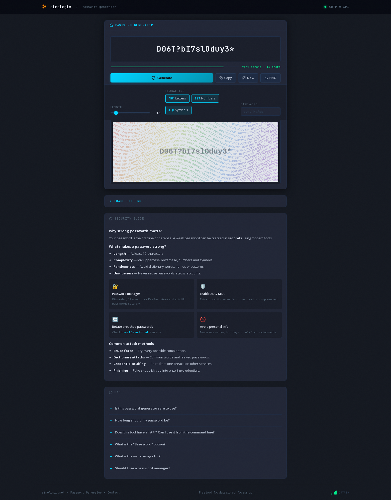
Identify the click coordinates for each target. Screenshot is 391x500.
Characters (174, 91)
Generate (162, 78)
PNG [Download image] (270, 78)
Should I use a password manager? (142, 468)
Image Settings (126, 201)
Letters (177, 98)
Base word (249, 104)
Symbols (178, 110)
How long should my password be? (142, 420)
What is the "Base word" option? (140, 444)
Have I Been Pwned (134, 332)
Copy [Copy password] (225, 78)
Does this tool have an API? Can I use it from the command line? (165, 432)
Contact (113, 492)
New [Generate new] (248, 78)
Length (116, 107)
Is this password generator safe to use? (146, 408)
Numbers (205, 98)
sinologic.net (53, 492)
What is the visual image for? (138, 456)
